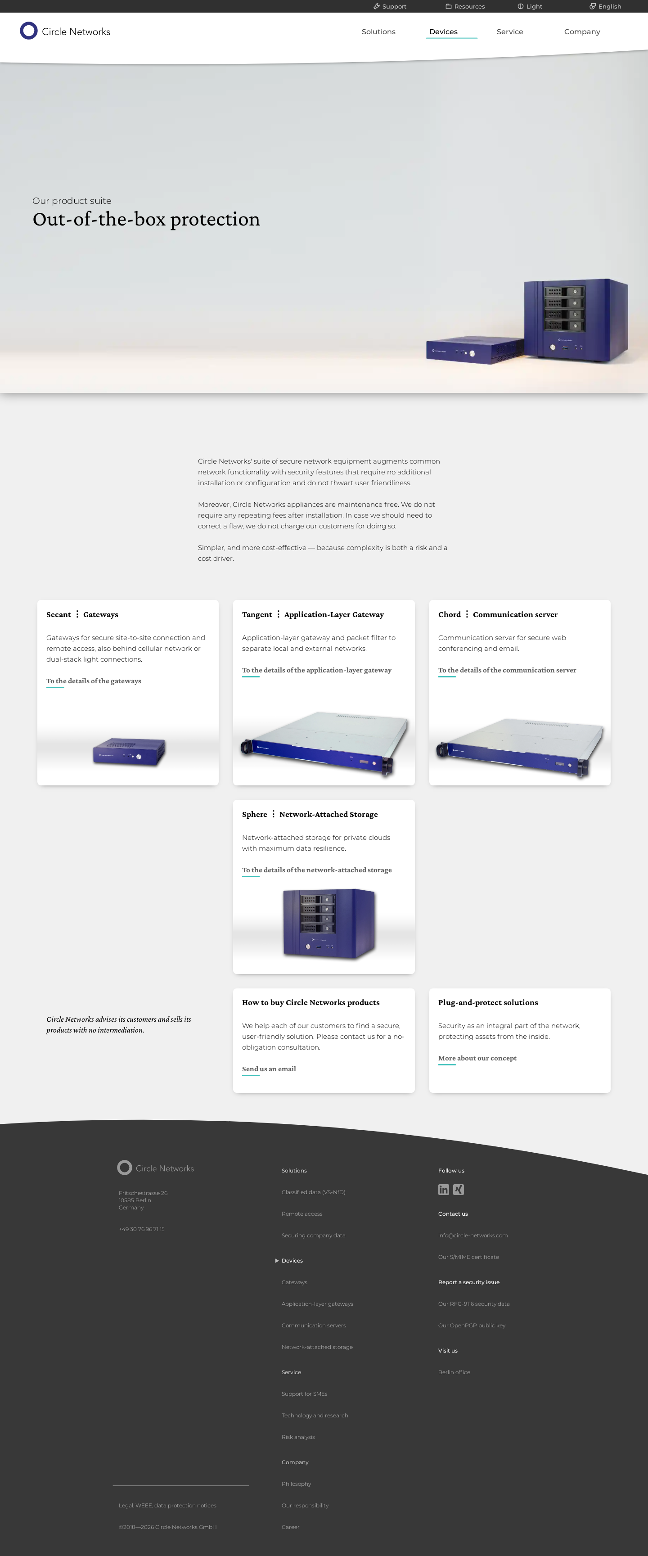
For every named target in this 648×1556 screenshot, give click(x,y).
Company (582, 31)
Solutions (379, 31)
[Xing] (458, 1190)
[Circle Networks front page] (65, 31)
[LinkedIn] (443, 1190)
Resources (469, 6)
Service (510, 31)
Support (394, 6)
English (609, 6)
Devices (443, 31)
